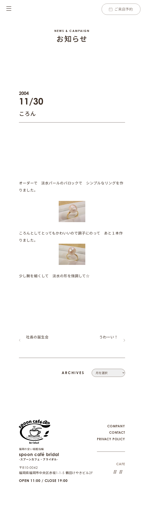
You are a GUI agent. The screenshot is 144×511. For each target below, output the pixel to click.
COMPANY (116, 421)
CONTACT (117, 428)
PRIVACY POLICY (111, 434)
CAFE (120, 459)
